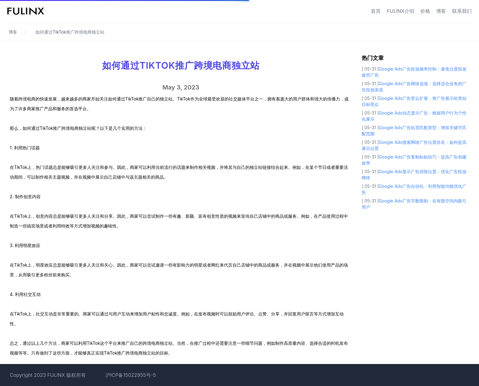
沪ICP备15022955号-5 (130, 375)
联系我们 (462, 11)
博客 (441, 11)
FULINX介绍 (400, 11)
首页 (376, 11)
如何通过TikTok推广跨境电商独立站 (69, 32)
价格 (425, 11)
